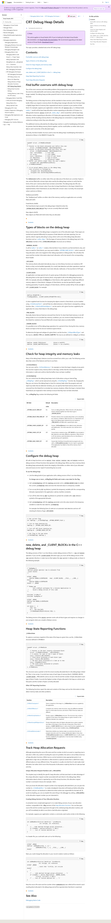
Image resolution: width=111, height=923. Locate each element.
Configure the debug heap (34, 68)
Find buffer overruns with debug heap (37, 57)
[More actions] (83, 16)
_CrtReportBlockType (73, 332)
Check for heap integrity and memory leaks (39, 65)
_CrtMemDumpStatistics (33, 715)
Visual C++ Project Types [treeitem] (13, 57)
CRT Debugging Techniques (52, 16)
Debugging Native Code (36, 16)
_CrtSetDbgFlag (62, 381)
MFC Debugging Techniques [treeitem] (13, 69)
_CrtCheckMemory (44, 367)
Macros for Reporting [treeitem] (13, 79)
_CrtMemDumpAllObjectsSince (35, 722)
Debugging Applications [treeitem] (11, 42)
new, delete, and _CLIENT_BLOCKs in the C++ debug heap (43, 72)
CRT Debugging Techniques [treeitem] (15, 74)
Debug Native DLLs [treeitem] (11, 103)
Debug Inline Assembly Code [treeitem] (14, 67)
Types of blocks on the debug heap (36, 61)
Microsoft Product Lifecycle (50, 8)
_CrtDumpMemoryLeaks (33, 731)
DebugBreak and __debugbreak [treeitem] (14, 62)
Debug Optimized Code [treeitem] (12, 59)
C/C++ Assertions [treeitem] (11, 64)
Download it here (47, 42)
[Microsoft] (3, 2)
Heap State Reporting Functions (35, 76)
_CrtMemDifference (32, 708)
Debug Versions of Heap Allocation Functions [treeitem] (14, 83)
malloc (28, 110)
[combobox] (13, 18)
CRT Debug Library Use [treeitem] (14, 77)
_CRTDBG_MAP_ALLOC (66, 250)
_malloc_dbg (55, 113)
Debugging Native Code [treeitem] (12, 54)
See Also (92, 44)
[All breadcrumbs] (27, 16)
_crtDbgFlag (29, 381)
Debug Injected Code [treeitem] (12, 105)
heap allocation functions (63, 805)
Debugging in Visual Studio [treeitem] (10, 25)
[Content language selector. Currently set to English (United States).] (10, 920)
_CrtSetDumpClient (35, 304)
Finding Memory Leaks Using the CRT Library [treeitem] (15, 94)
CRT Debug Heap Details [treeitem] (14, 86)
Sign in (107, 2)
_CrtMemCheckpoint (32, 703)
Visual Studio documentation (49, 40)
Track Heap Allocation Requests (35, 80)
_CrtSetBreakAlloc (38, 788)
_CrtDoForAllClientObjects (43, 306)
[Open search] (103, 2)
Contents (30, 222)
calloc (40, 248)
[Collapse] (21, 14)
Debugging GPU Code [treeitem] (11, 108)
